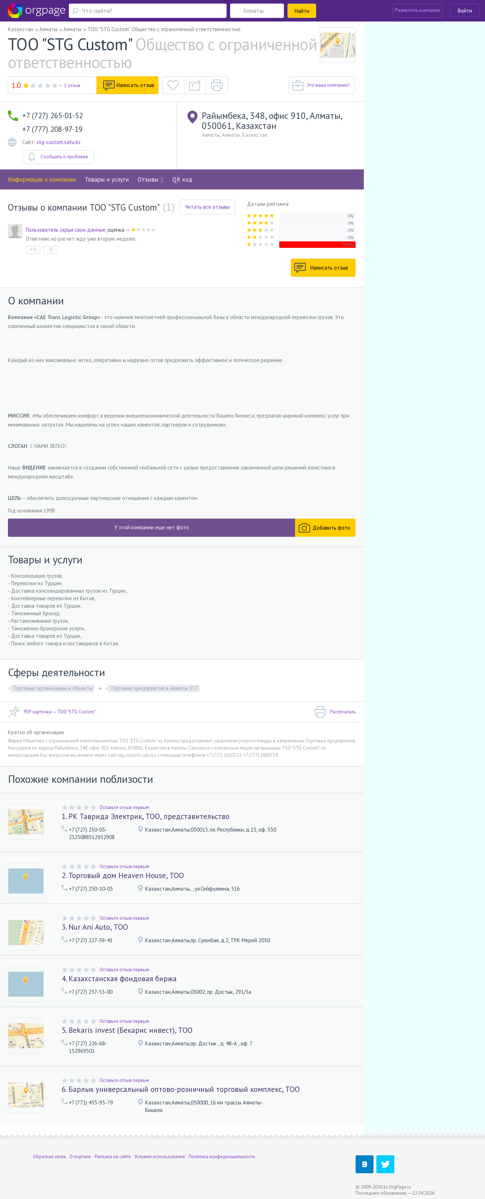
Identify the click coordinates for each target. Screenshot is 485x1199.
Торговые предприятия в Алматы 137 (154, 688)
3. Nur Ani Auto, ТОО (95, 927)
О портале (80, 1153)
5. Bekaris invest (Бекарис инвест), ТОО (127, 1030)
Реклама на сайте (113, 1153)
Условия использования (159, 1153)
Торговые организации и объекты (52, 688)
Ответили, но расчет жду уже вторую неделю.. (82, 238)
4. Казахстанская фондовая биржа (119, 978)
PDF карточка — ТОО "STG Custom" (52, 712)
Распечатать (335, 712)
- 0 (49, 249)
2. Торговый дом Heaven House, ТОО (123, 875)
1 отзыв (72, 85)
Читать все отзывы (207, 206)
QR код (182, 179)
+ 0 (33, 249)
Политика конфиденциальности (222, 1153)
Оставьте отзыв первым (124, 807)
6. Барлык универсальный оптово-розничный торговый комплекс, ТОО (181, 1089)
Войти (465, 10)
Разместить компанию (418, 10)
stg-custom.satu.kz (59, 142)
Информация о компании (42, 179)
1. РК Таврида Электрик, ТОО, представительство (145, 816)
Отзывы (150, 179)
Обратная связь (49, 1153)
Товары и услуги (107, 179)
